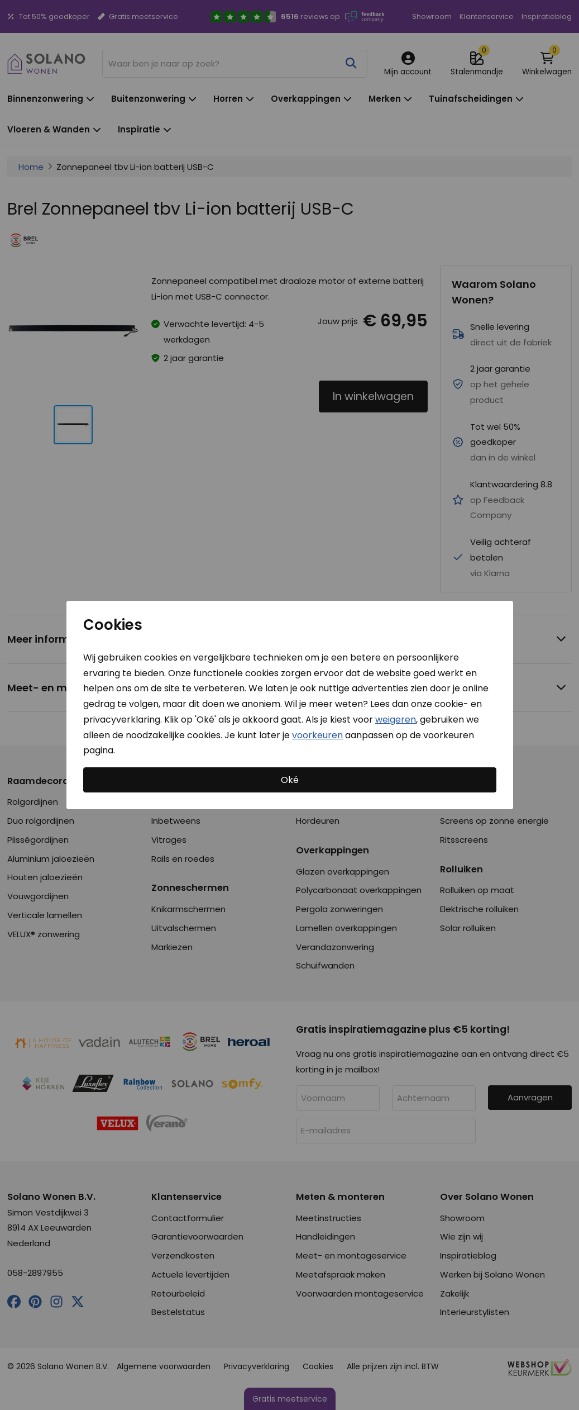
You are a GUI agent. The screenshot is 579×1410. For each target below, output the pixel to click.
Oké (290, 779)
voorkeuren (317, 734)
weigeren (395, 719)
